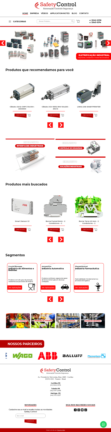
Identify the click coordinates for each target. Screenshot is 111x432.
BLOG (74, 13)
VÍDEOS (44, 13)
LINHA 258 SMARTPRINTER (88, 107)
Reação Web (61, 430)
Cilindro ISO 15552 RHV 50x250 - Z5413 (55, 108)
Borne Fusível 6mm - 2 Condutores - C (55, 222)
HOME (25, 13)
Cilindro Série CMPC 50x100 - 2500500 (22, 108)
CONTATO (84, 13)
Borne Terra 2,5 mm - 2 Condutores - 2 (89, 222)
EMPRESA (34, 13)
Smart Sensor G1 (22, 221)
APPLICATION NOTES (60, 13)
